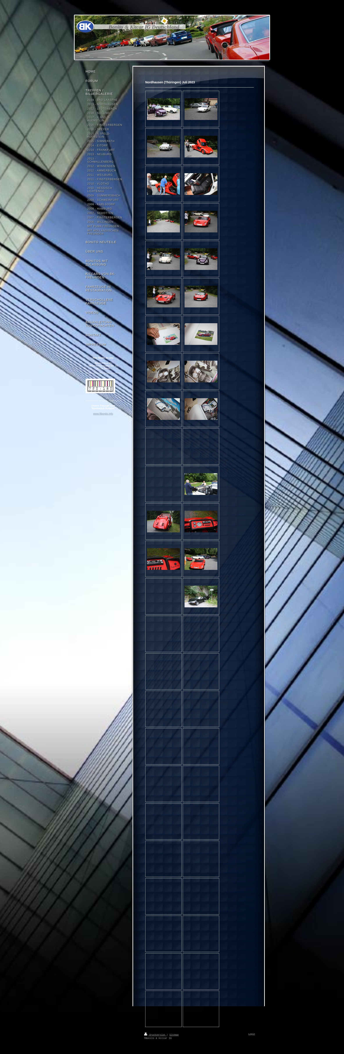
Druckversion (155, 1034)
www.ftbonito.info (103, 413)
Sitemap (174, 1034)
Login (251, 1034)
